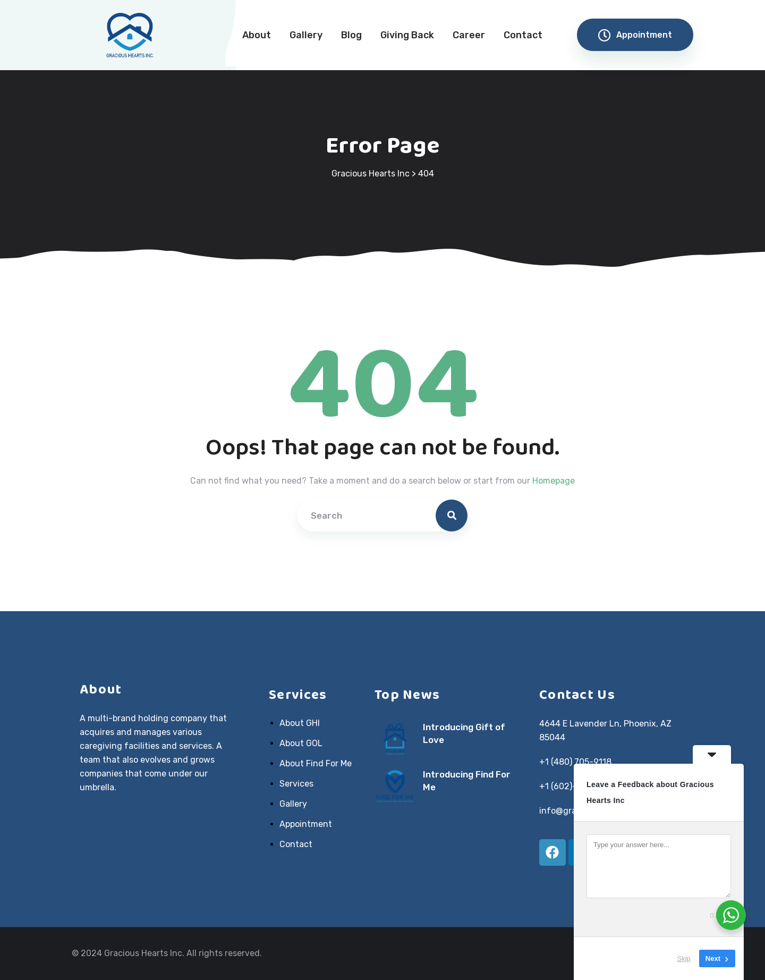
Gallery (306, 35)
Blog (351, 35)
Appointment (635, 35)
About (256, 35)
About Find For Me (315, 763)
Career (469, 35)
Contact (523, 35)
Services (296, 784)
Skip (684, 958)
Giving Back (407, 35)
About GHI (299, 723)
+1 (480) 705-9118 (575, 762)
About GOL (300, 743)
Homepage (553, 481)
